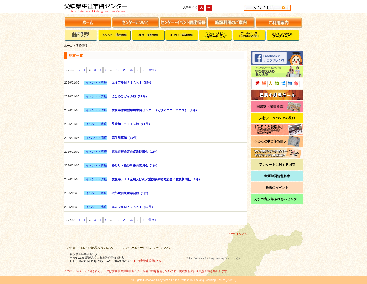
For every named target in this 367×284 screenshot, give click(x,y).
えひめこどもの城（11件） (130, 96)
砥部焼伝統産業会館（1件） (131, 193)
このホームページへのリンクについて (147, 247)
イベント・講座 (96, 82)
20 (124, 70)
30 (131, 70)
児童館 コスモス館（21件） (131, 124)
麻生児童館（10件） (125, 138)
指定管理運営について (151, 260)
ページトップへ (238, 233)
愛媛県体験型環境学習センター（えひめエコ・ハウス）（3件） (155, 110)
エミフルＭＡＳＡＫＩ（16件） (133, 207)
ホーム (68, 45)
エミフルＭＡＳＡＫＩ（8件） (132, 82)
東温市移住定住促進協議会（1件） (135, 151)
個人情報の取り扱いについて (99, 247)
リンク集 (69, 247)
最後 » (152, 70)
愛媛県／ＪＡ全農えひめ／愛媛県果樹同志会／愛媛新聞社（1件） (157, 179)
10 (117, 70)
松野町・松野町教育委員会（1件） (135, 165)
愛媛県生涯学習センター (112, 7)
